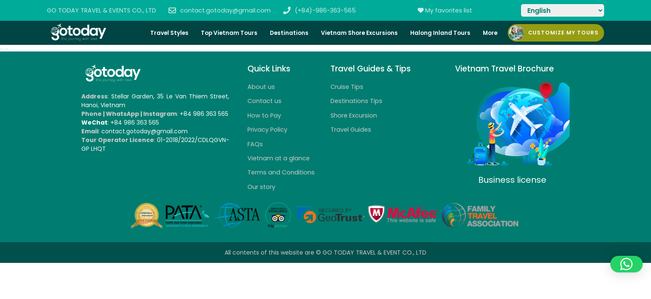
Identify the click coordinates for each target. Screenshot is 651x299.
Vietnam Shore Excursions (359, 33)
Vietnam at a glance (278, 158)
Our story (261, 187)
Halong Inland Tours (440, 33)
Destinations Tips (356, 101)
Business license (512, 180)
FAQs (255, 144)
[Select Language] (562, 10)
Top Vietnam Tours (229, 33)
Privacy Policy (267, 129)
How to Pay (264, 115)
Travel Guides (350, 129)
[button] (626, 264)
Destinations (289, 33)
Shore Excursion (353, 115)
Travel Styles (169, 33)
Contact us (264, 101)
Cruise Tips (346, 87)
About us (261, 87)
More (490, 33)
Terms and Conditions (281, 172)
